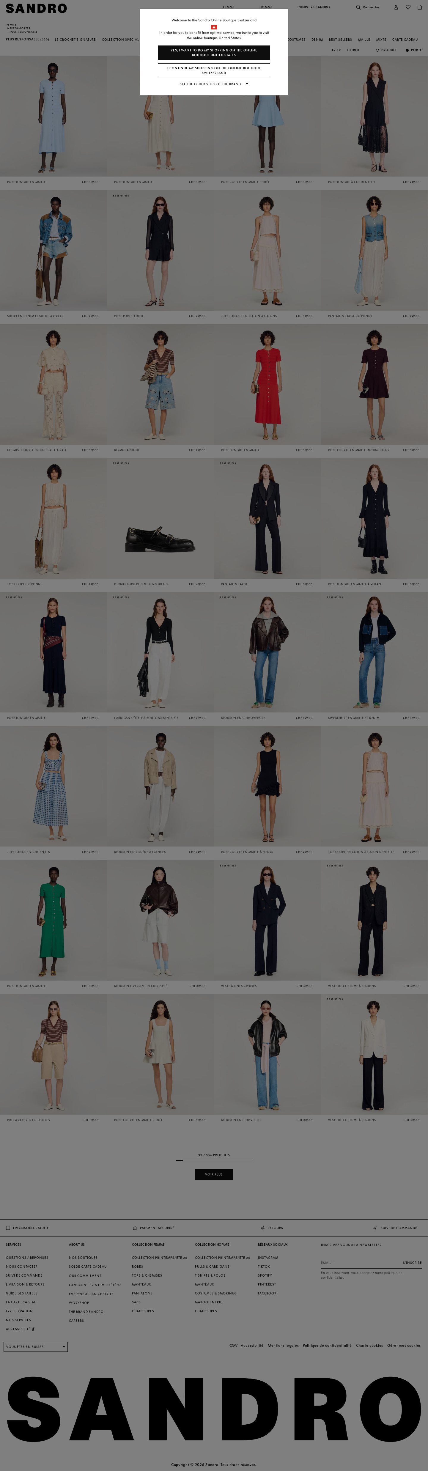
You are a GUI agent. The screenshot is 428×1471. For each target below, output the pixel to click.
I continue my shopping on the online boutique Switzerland (214, 70)
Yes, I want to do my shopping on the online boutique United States (214, 52)
